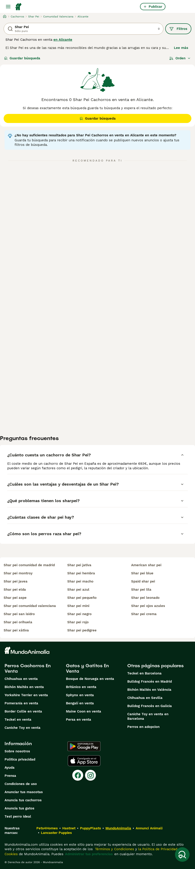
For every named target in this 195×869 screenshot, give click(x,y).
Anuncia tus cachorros (23, 800)
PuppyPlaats (90, 828)
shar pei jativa (79, 565)
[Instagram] (90, 775)
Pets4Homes (47, 828)
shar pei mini (78, 606)
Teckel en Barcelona (144, 673)
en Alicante (62, 40)
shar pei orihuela (18, 622)
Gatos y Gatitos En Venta (87, 668)
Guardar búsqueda (22, 58)
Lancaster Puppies (56, 833)
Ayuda (10, 767)
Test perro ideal (18, 816)
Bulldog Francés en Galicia (149, 706)
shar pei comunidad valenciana (30, 606)
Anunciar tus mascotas (24, 792)
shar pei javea (16, 581)
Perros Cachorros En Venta (28, 668)
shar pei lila (141, 589)
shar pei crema (144, 614)
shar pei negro (79, 614)
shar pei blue (142, 573)
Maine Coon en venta (83, 711)
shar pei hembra (81, 573)
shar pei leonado (145, 598)
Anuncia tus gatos (19, 808)
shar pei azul (78, 589)
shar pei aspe (15, 598)
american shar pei (146, 565)
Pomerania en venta (21, 703)
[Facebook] (77, 775)
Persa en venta (78, 719)
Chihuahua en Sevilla (144, 698)
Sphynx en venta (80, 695)
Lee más (181, 48)
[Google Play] (84, 746)
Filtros (178, 28)
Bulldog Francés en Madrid (149, 681)
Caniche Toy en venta (22, 728)
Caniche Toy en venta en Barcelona (147, 716)
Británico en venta (81, 687)
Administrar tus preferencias (89, 854)
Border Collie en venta (23, 711)
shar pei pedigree (82, 630)
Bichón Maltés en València (149, 690)
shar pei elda (15, 589)
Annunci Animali (149, 828)
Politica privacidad (20, 759)
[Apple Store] (84, 760)
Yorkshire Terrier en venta (26, 695)
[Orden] (180, 58)
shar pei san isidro (19, 614)
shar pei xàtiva (16, 630)
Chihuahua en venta (21, 679)
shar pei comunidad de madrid (29, 565)
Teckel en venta (18, 719)
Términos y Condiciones (114, 849)
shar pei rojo (78, 622)
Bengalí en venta (80, 703)
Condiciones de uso (21, 784)
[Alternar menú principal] (8, 6)
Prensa (10, 776)
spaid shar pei (143, 581)
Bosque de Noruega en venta (90, 679)
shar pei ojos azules (148, 606)
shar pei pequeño (82, 598)
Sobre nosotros (17, 751)
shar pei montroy (18, 573)
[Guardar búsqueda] (182, 854)
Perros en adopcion (143, 727)
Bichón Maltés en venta (24, 687)
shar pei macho (80, 581)
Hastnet (68, 828)
